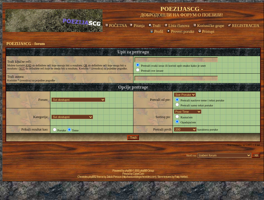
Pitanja (137, 26)
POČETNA (116, 26)
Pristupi (206, 31)
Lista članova (176, 26)
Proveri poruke (180, 31)
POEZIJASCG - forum (25, 44)
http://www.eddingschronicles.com (139, 176)
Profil (156, 31)
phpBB (128, 170)
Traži (154, 26)
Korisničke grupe (208, 26)
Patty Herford (181, 176)
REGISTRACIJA (243, 26)
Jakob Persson (114, 176)
